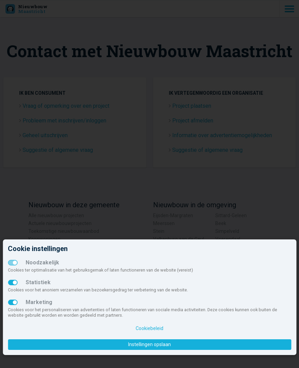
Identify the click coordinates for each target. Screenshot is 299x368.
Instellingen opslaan (149, 344)
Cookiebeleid (149, 328)
